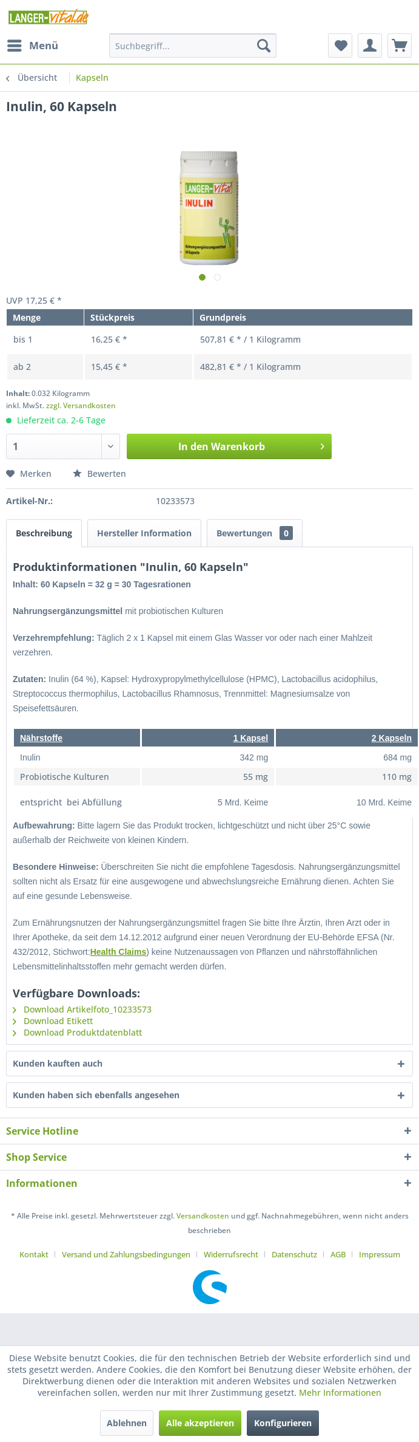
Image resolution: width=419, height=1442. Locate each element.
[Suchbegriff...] (193, 45)
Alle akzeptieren (200, 1423)
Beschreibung (44, 533)
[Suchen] (264, 45)
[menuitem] (32, 45)
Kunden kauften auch (57, 1063)
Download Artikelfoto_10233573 (82, 1009)
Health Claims (118, 952)
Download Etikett (53, 1021)
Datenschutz (294, 1254)
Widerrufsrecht (231, 1254)
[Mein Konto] (370, 45)
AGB (338, 1254)
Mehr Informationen (340, 1392)
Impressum (379, 1254)
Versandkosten (202, 1216)
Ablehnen (127, 1423)
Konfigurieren (283, 1423)
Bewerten (99, 473)
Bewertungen (254, 533)
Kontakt (34, 1254)
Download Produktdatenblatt (77, 1032)
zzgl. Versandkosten (81, 405)
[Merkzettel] (340, 45)
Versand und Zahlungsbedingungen (126, 1254)
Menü (32, 44)
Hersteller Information (144, 533)
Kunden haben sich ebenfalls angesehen (96, 1095)
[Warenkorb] (399, 45)
